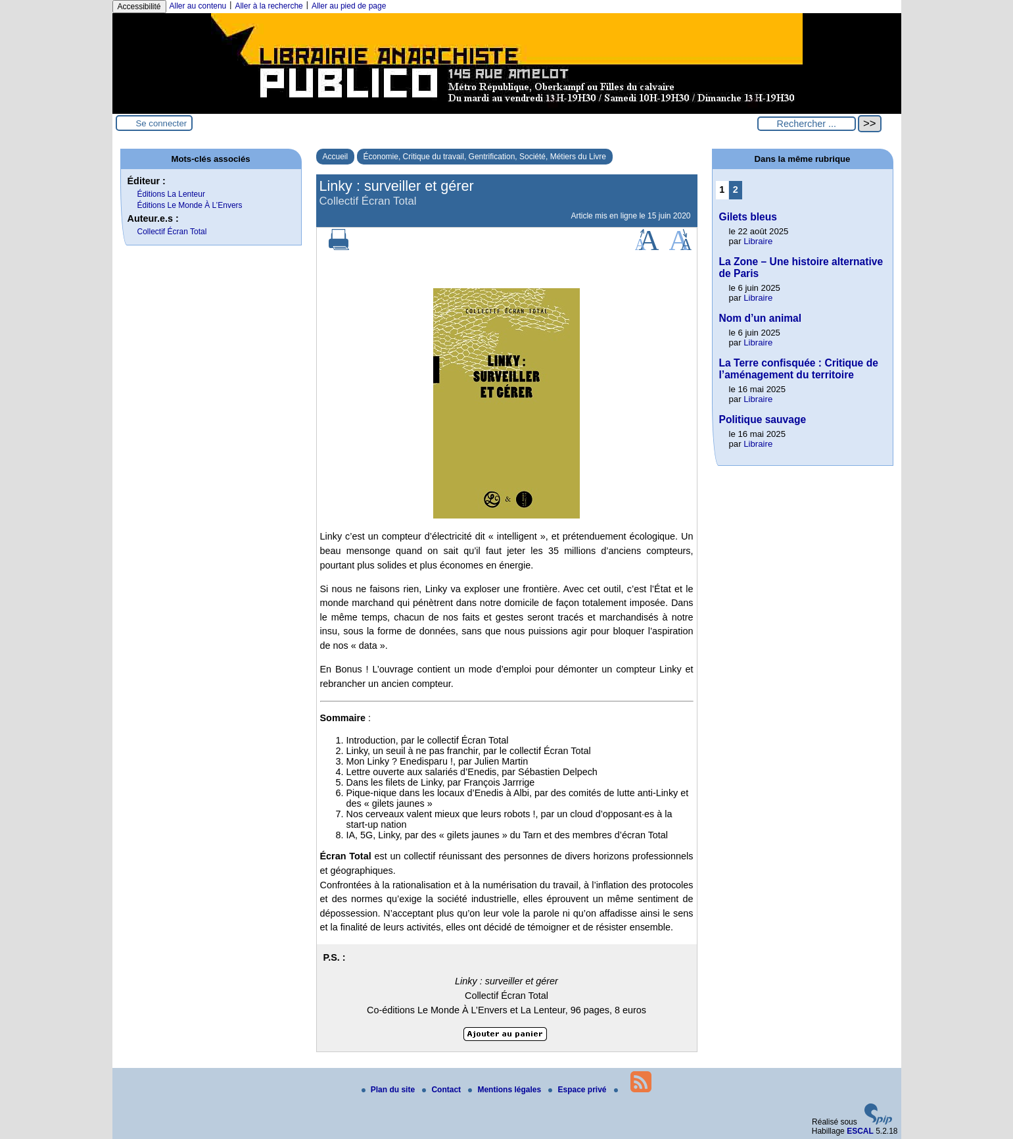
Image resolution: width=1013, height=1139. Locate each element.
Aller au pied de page (349, 6)
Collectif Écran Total (172, 231)
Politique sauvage (763, 419)
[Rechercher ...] (806, 123)
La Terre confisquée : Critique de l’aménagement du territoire (798, 368)
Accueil (335, 156)
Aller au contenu (198, 6)
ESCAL (860, 1131)
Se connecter (161, 123)
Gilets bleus (748, 216)
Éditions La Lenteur (171, 194)
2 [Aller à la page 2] (735, 189)
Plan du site (389, 1089)
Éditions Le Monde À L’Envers (190, 205)
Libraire (757, 241)
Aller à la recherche (268, 6)
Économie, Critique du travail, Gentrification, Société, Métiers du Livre (485, 156)
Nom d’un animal (760, 318)
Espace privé (578, 1089)
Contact (442, 1089)
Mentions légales (505, 1089)
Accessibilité (139, 6)
